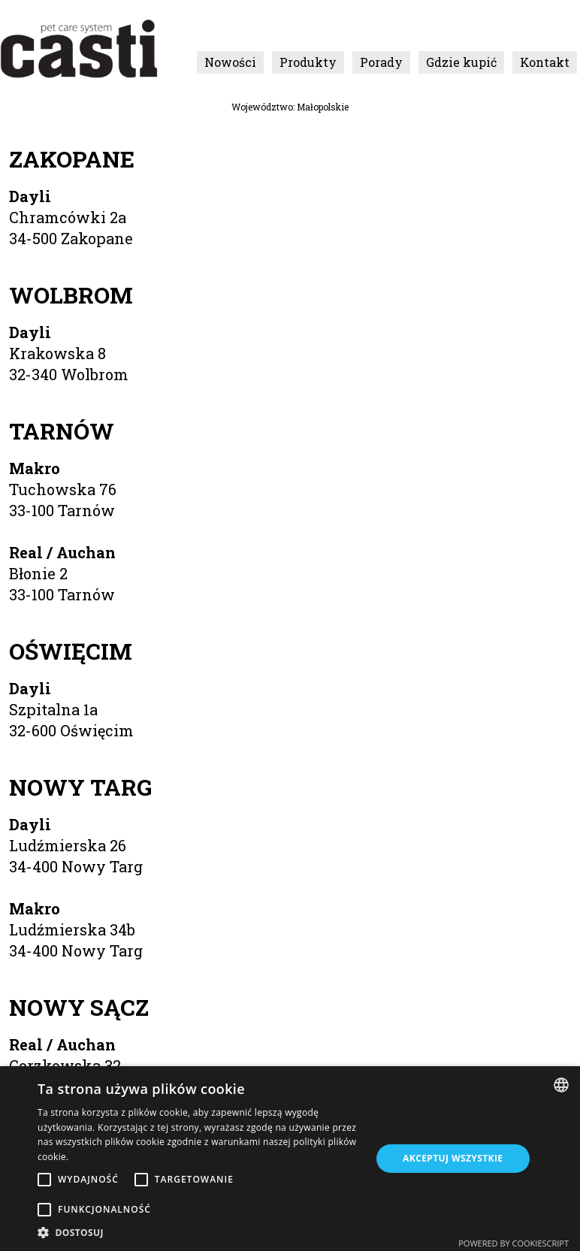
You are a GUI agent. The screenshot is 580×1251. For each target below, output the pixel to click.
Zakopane (71, 159)
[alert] (290, 1158)
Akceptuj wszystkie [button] (453, 1158)
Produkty (308, 62)
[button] (199, 1232)
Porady (381, 62)
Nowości (230, 62)
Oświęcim (70, 651)
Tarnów (61, 431)
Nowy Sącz (79, 1007)
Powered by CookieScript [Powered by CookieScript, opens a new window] (513, 1243)
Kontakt (544, 62)
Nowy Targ (80, 787)
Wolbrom (71, 295)
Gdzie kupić (461, 62)
